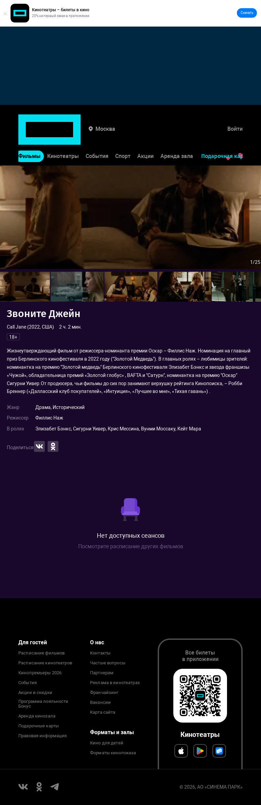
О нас (97, 642)
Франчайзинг (104, 692)
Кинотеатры (63, 135)
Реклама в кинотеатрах (115, 682)
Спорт (122, 135)
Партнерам (102, 672)
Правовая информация (42, 735)
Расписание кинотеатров (45, 663)
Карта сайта (102, 712)
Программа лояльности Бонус (43, 704)
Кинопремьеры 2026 (40, 672)
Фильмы (29, 135)
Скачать (247, 13)
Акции (145, 135)
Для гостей (32, 642)
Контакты (100, 653)
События (97, 135)
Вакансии (100, 702)
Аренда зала (176, 135)
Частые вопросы (107, 663)
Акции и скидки (35, 692)
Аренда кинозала (36, 716)
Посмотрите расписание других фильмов (130, 546)
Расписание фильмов (41, 653)
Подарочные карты (38, 726)
